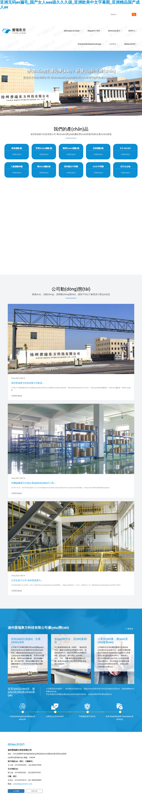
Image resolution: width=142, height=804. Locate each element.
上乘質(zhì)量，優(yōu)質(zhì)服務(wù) (113, 640)
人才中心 (112, 44)
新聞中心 (131, 31)
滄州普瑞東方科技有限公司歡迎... (27, 383)
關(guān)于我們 (94, 31)
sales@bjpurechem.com (22, 784)
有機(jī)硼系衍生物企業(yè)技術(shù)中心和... (33, 483)
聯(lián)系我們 (129, 44)
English (135, 19)
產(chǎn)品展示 (114, 31)
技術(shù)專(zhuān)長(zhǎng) (89, 44)
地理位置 (34, 791)
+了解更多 (129, 629)
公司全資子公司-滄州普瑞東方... (27, 580)
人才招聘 (16, 791)
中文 (124, 19)
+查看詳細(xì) (71, 239)
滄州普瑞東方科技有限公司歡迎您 (21, 15)
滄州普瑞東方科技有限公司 (43, 134)
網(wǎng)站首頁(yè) (72, 31)
